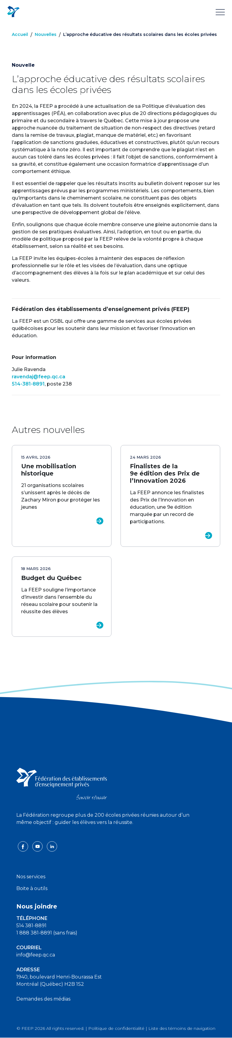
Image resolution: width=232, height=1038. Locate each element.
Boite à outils (31, 888)
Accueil (20, 34)
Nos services (30, 876)
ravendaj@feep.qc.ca (38, 377)
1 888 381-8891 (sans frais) (46, 933)
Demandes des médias (43, 999)
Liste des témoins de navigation (181, 1028)
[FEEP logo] (61, 783)
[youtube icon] (38, 846)
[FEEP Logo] (13, 12)
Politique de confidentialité (116, 1028)
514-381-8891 (28, 384)
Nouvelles (45, 34)
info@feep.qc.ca (35, 955)
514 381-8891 (31, 925)
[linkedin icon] (52, 846)
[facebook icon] (23, 846)
